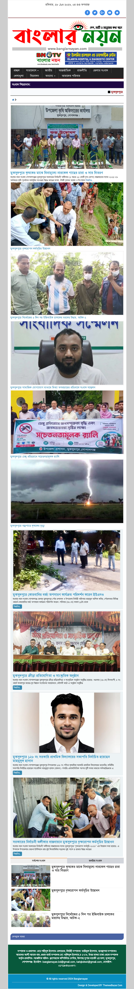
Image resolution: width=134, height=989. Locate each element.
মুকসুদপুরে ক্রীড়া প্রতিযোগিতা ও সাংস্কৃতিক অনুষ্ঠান (46, 676)
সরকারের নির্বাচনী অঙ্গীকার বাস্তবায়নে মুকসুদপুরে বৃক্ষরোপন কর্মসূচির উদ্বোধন (63, 842)
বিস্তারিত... (89, 180)
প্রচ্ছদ (17, 70)
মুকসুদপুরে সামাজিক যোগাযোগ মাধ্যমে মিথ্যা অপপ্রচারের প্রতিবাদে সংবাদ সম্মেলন (52, 387)
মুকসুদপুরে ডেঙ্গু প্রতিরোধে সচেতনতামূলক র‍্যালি (34, 456)
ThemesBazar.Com (112, 985)
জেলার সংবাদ (100, 70)
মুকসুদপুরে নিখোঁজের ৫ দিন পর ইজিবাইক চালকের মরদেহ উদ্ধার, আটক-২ (48, 317)
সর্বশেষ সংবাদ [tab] (38, 860)
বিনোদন (34, 76)
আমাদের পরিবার (71, 76)
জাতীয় (48, 70)
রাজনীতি (82, 70)
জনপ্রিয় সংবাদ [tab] (95, 860)
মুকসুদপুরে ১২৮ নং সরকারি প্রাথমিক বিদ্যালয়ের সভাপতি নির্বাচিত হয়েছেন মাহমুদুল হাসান (61, 759)
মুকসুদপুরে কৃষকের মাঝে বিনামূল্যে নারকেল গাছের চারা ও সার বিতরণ (56, 173)
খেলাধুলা (19, 76)
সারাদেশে (32, 70)
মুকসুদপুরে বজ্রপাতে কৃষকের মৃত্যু (27, 525)
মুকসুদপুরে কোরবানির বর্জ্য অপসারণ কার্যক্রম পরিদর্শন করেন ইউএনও (59, 594)
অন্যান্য (50, 76)
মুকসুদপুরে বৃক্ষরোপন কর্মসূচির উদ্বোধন (30, 248)
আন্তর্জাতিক (65, 70)
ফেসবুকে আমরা (18, 936)
